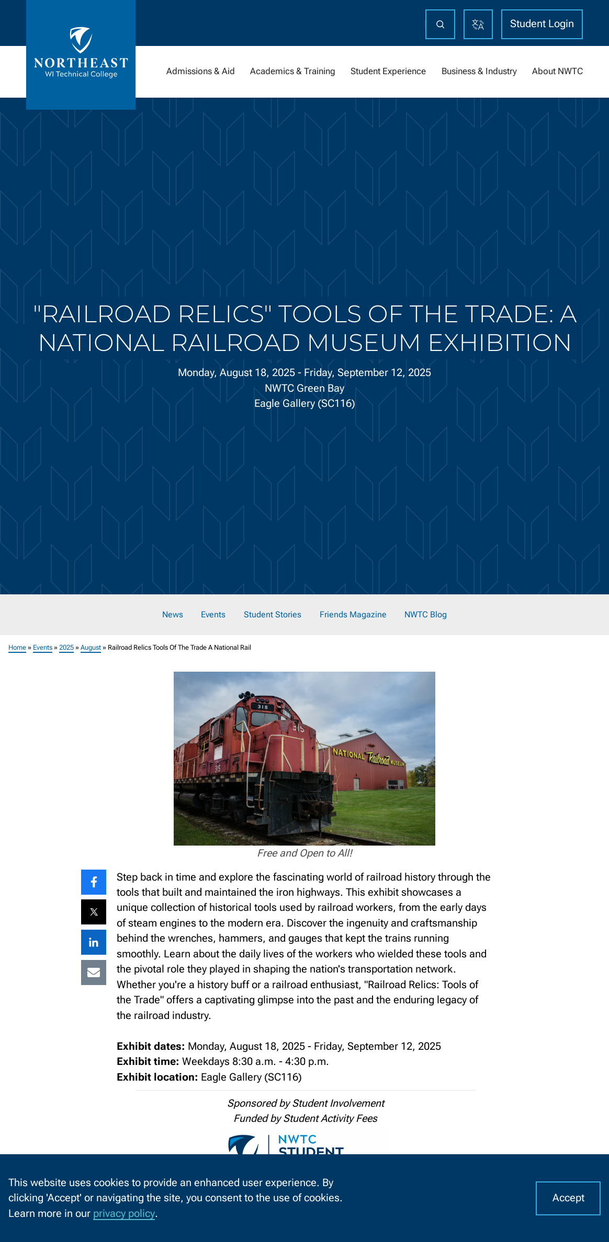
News (172, 615)
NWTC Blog (425, 615)
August (91, 647)
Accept (568, 1198)
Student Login (542, 24)
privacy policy (124, 1214)
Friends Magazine (353, 615)
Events (213, 615)
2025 (66, 647)
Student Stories (272, 615)
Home (17, 647)
